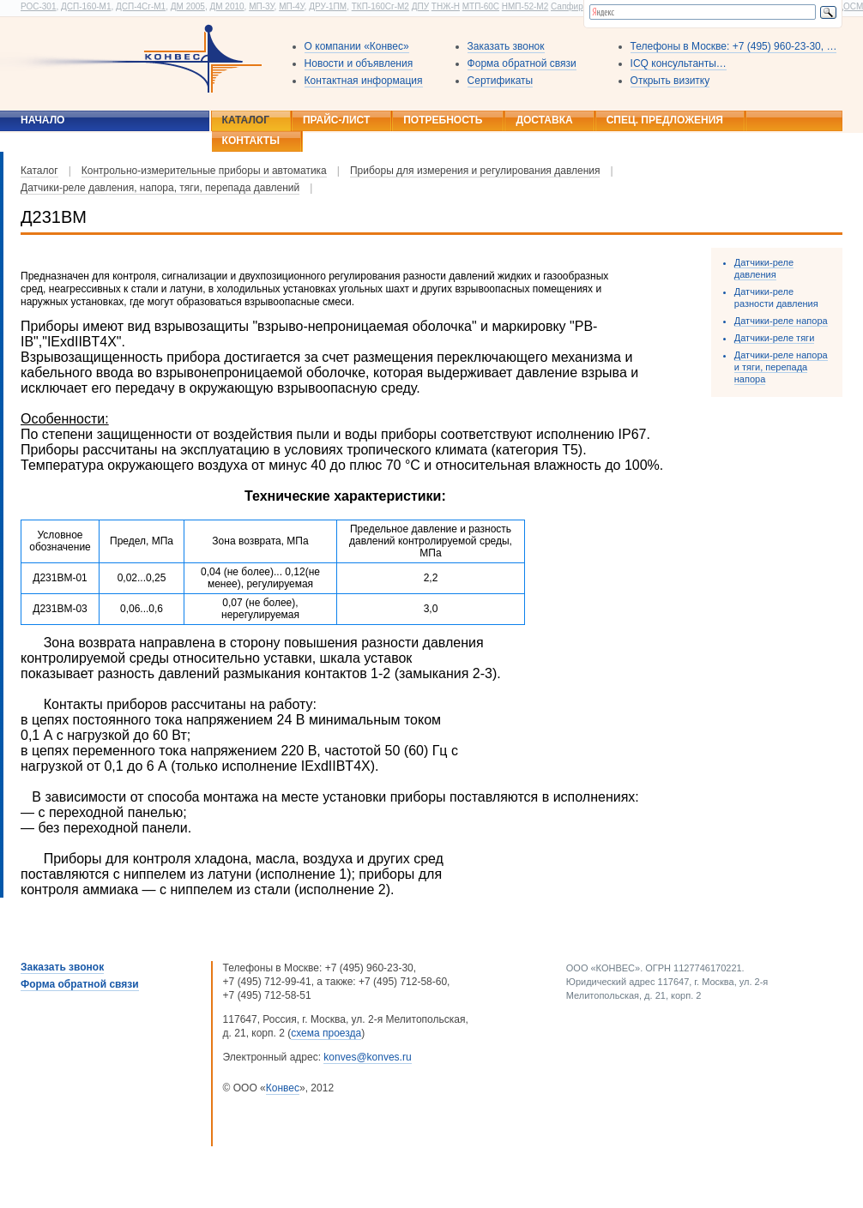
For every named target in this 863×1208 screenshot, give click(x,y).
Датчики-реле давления (764, 268)
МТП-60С (480, 6)
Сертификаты (501, 81)
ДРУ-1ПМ (328, 6)
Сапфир (567, 6)
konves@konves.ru (367, 1057)
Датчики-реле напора (781, 321)
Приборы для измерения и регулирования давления (475, 171)
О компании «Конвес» (357, 46)
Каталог (245, 120)
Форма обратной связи (522, 63)
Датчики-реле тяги (774, 338)
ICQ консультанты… (679, 63)
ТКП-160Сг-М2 (380, 6)
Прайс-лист (336, 120)
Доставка (544, 120)
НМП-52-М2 (525, 6)
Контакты (251, 141)
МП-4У (291, 6)
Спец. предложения (665, 120)
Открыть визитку (670, 81)
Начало (42, 120)
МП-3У (261, 6)
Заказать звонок (506, 46)
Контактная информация (364, 81)
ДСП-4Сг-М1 (141, 6)
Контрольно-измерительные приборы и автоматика (204, 171)
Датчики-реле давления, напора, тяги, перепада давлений (160, 188)
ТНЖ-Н (446, 6)
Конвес (282, 1088)
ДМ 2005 (188, 6)
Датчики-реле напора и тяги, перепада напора (781, 367)
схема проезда (326, 1033)
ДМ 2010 (226, 6)
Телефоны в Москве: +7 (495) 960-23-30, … (734, 46)
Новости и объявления (359, 63)
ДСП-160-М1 (86, 6)
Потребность (442, 120)
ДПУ (420, 6)
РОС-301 (38, 6)
